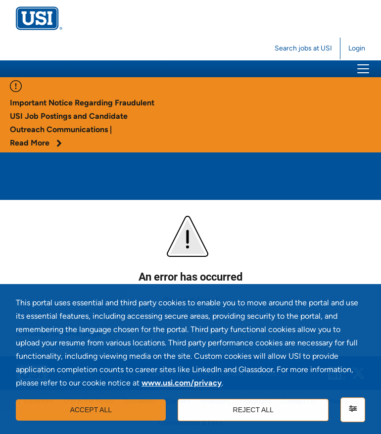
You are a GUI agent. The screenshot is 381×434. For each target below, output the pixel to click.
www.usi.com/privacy (182, 382)
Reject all (253, 410)
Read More (36, 142)
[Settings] (352, 409)
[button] (363, 68)
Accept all (91, 410)
